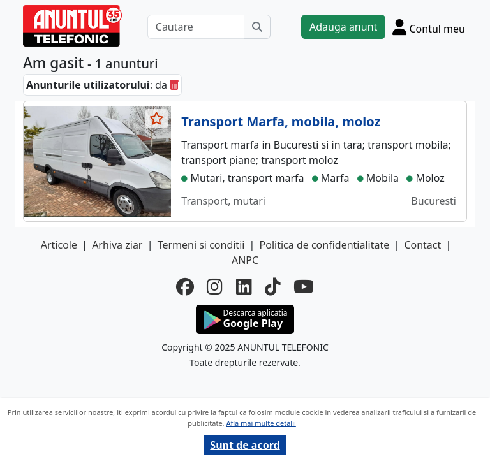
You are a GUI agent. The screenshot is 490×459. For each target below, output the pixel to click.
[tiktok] (273, 286)
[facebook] (185, 286)
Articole (59, 245)
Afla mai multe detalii (260, 423)
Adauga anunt (343, 27)
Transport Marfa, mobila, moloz (280, 121)
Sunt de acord (244, 445)
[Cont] (429, 27)
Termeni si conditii (201, 245)
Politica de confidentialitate (325, 245)
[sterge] (174, 85)
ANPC (245, 260)
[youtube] (303, 286)
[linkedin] (244, 286)
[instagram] (215, 286)
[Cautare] (195, 27)
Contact (422, 245)
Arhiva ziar (117, 245)
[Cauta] (257, 27)
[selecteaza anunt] (156, 118)
